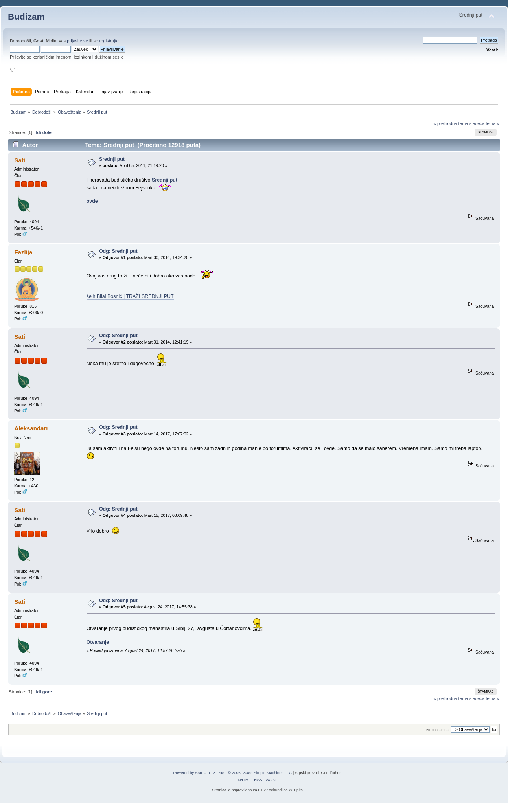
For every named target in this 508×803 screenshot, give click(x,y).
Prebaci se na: (438, 730)
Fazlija (23, 252)
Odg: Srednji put (118, 251)
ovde (92, 201)
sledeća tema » (484, 123)
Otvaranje (98, 642)
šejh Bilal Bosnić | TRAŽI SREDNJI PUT (130, 296)
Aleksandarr (31, 428)
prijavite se (77, 41)
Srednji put (112, 159)
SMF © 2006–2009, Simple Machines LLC (255, 772)
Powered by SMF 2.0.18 (194, 772)
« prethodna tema (451, 123)
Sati (19, 160)
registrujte (109, 41)
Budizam (26, 17)
